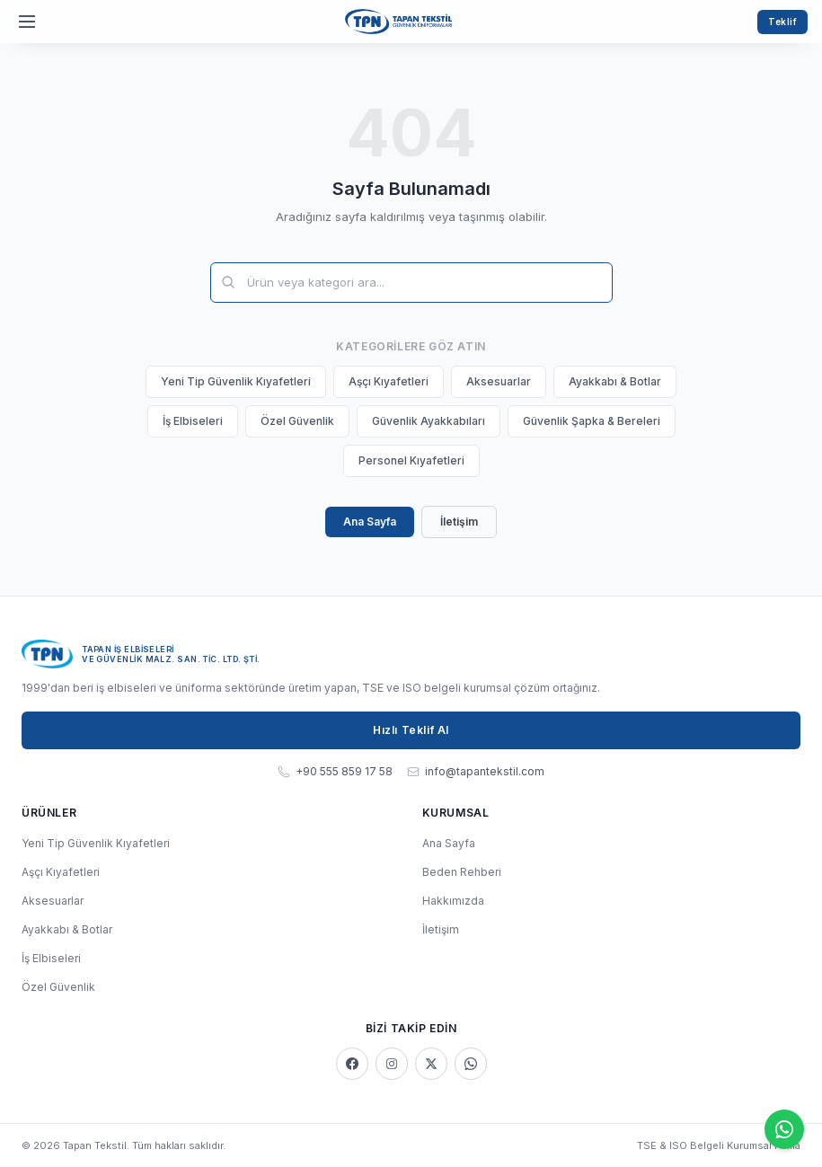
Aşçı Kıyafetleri (389, 381)
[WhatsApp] (471, 1064)
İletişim (459, 521)
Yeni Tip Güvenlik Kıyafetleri (236, 381)
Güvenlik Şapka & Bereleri (591, 421)
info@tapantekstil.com (475, 771)
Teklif (782, 21)
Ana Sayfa (369, 521)
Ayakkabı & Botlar (615, 381)
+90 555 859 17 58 (335, 771)
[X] (431, 1064)
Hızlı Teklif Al (411, 730)
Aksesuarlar (498, 381)
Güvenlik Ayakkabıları (428, 421)
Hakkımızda (453, 900)
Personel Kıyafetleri (411, 460)
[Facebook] (352, 1064)
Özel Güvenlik (297, 421)
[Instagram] (392, 1064)
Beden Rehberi (461, 872)
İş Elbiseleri (193, 421)
